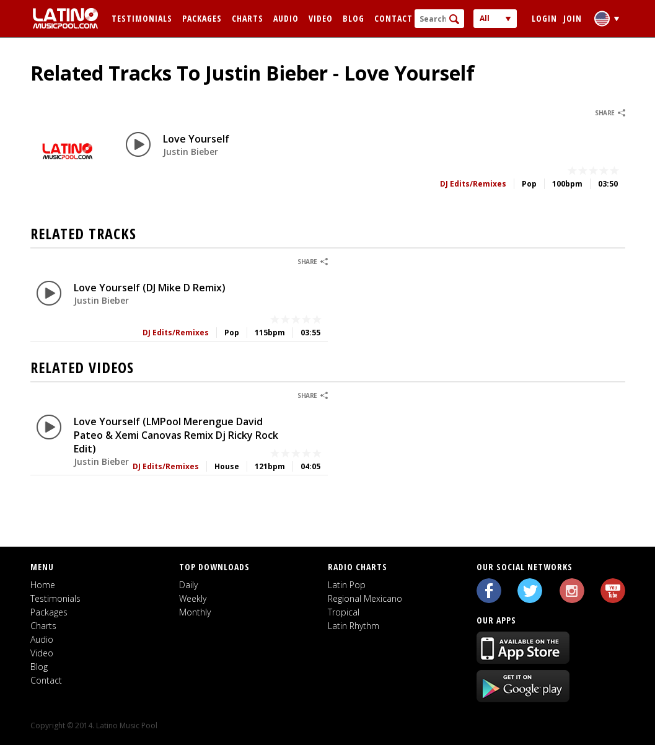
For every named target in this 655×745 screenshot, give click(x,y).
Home (42, 585)
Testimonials (142, 18)
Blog (353, 18)
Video (321, 18)
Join (572, 18)
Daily (188, 585)
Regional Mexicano (365, 598)
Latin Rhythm (353, 626)
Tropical (343, 612)
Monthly (195, 612)
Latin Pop (347, 585)
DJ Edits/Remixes (473, 184)
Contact (393, 18)
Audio (286, 18)
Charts (247, 18)
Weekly (192, 598)
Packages (202, 18)
